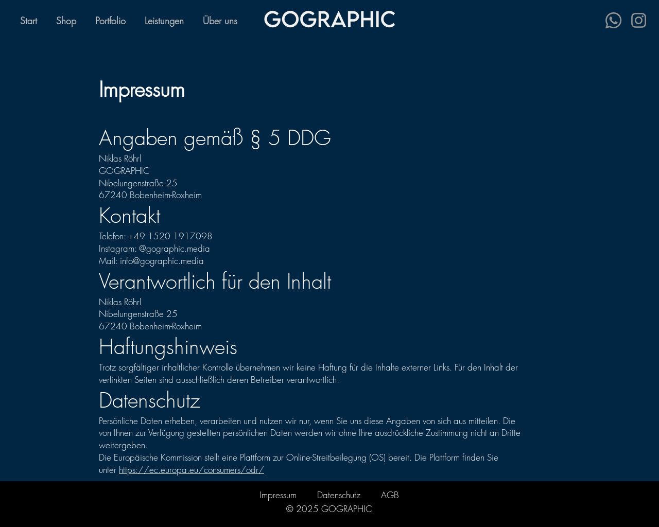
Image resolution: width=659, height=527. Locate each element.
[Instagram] (639, 20)
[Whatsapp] (613, 20)
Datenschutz (338, 495)
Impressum (278, 495)
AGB (390, 495)
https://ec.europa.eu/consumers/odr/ (191, 470)
